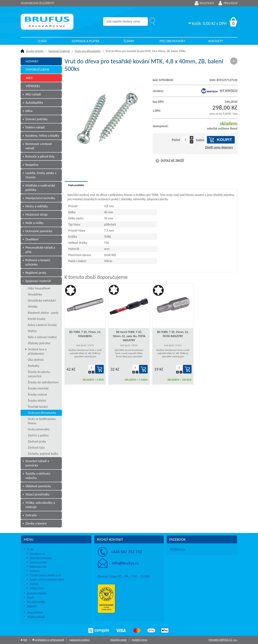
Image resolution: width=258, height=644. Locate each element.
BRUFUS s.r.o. (177, 549)
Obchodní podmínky (41, 557)
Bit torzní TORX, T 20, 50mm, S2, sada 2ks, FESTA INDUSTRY (129, 336)
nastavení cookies (79, 639)
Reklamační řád (38, 566)
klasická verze (118, 639)
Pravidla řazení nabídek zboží (45, 575)
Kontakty (215, 41)
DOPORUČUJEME (37, 69)
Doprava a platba (85, 41)
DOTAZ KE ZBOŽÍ (172, 161)
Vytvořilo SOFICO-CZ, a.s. (223, 639)
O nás (42, 41)
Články (128, 41)
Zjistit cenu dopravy (219, 147)
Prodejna (34, 570)
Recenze (34, 583)
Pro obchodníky (172, 41)
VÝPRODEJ (33, 86)
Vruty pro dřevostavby (88, 51)
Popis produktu (76, 185)
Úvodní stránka (34, 51)
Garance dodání (38, 562)
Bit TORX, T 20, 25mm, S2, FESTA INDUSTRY (173, 334)
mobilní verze (139, 639)
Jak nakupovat (37, 553)
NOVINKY (32, 61)
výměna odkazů (36, 616)
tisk (25, 639)
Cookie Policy (37, 587)
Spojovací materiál (59, 51)
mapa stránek (35, 612)
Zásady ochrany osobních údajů (47, 579)
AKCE (29, 78)
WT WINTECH (218, 91)
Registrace (207, 3)
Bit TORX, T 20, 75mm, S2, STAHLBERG (85, 334)
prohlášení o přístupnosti (49, 639)
